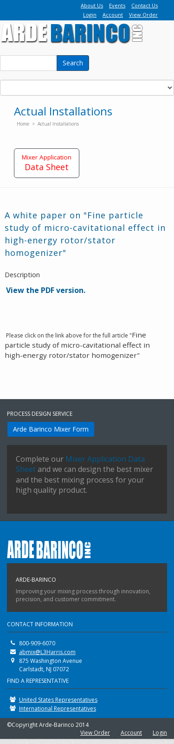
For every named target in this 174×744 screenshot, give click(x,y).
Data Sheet (46, 162)
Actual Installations (58, 124)
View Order (143, 14)
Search (73, 62)
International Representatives (57, 708)
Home (23, 124)
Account (113, 14)
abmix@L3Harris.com (47, 652)
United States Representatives (58, 700)
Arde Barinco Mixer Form (51, 429)
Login (90, 14)
